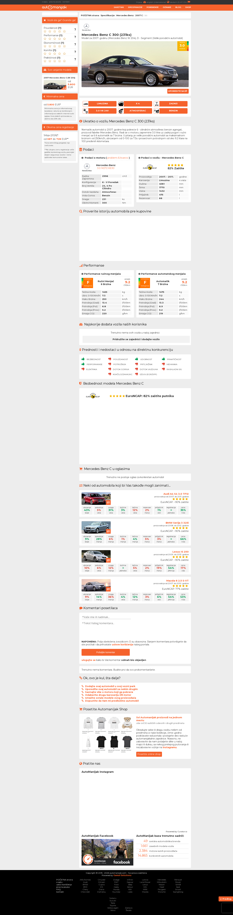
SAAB (178, 884)
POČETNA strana (90, 15)
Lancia (145, 879)
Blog (178, 7)
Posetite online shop (149, 754)
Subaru (112, 898)
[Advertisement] (213, 60)
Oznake (167, 7)
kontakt (66, 2)
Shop (188, 7)
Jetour (130, 887)
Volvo (112, 910)
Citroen (101, 882)
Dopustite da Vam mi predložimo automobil (112, 700)
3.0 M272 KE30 (105, 168)
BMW (85, 884)
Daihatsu (101, 892)
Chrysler (101, 879)
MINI (145, 889)
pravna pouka (55, 2)
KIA (130, 889)
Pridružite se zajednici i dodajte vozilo (136, 339)
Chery (85, 889)
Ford (116, 884)
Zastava (128, 908)
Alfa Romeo (85, 879)
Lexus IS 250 (180, 551)
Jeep (130, 884)
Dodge (116, 879)
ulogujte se (89, 660)
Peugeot (162, 889)
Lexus (145, 884)
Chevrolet (85, 892)
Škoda (128, 910)
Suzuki (113, 900)
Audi (85, 882)
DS (101, 887)
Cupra (102, 884)
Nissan (162, 884)
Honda (116, 889)
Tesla (113, 903)
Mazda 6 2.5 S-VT (177, 580)
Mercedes (162, 879)
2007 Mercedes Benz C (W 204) (59, 78)
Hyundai (116, 892)
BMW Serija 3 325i (177, 522)
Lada (130, 892)
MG (145, 887)
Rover (178, 882)
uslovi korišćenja (64, 884)
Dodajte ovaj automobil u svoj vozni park (110, 686)
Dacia (101, 889)
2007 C (139, 15)
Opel (162, 887)
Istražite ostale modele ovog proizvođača (110, 697)
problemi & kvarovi (118, 157)
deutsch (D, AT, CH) (180, 2)
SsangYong (178, 892)
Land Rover (145, 882)
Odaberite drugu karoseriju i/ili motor (108, 695)
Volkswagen (112, 908)
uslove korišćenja (122, 644)
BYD (85, 887)
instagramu (170, 747)
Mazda (145, 892)
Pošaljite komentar (105, 652)
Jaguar (130, 882)
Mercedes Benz (125, 15)
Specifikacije (135, 7)
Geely (116, 887)
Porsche (162, 892)
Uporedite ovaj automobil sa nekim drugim (111, 689)
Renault (178, 879)
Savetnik (119, 7)
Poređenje (153, 7)
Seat (178, 887)
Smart (178, 889)
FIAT (116, 882)
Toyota (113, 905)
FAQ (58, 889)
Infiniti (130, 879)
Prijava (141, 2)
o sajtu (45, 2)
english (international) (158, 2)
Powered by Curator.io (176, 831)
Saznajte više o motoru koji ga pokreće (109, 692)
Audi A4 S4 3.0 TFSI (176, 493)
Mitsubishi (161, 882)
